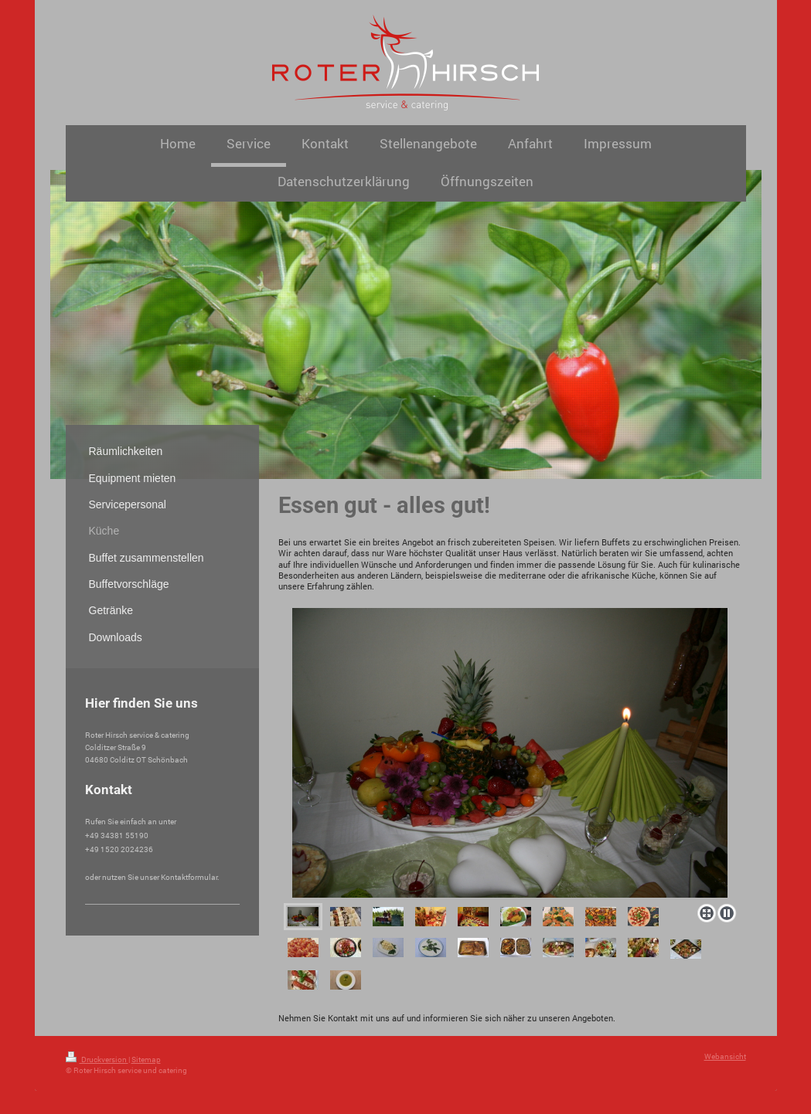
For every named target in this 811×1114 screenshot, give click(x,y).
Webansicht (725, 1056)
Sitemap (146, 1060)
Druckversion (97, 1060)
